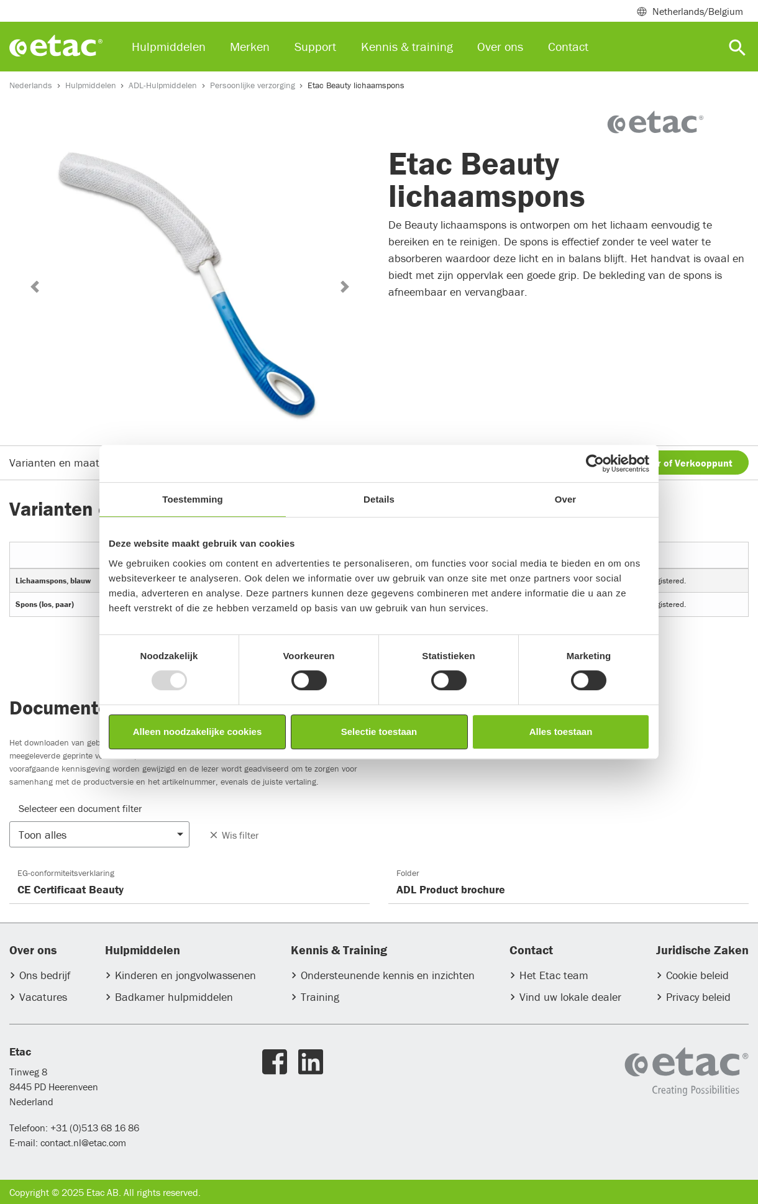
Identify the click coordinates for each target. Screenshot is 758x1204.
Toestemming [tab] (192, 499)
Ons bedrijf (44, 975)
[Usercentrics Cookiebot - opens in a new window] (595, 463)
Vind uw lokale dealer (570, 997)
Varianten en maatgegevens (76, 462)
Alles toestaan (561, 731)
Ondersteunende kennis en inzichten (388, 975)
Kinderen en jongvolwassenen (185, 975)
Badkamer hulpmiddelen (174, 997)
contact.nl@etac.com (82, 1142)
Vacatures (43, 997)
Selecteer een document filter (80, 808)
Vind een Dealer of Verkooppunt (662, 463)
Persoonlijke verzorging (252, 85)
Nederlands (30, 85)
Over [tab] (566, 499)
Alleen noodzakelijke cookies (197, 731)
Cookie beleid (697, 975)
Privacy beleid (698, 997)
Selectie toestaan (379, 731)
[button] (34, 287)
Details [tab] (379, 499)
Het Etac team (553, 975)
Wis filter (233, 835)
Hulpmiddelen (90, 85)
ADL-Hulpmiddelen (163, 85)
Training (320, 997)
